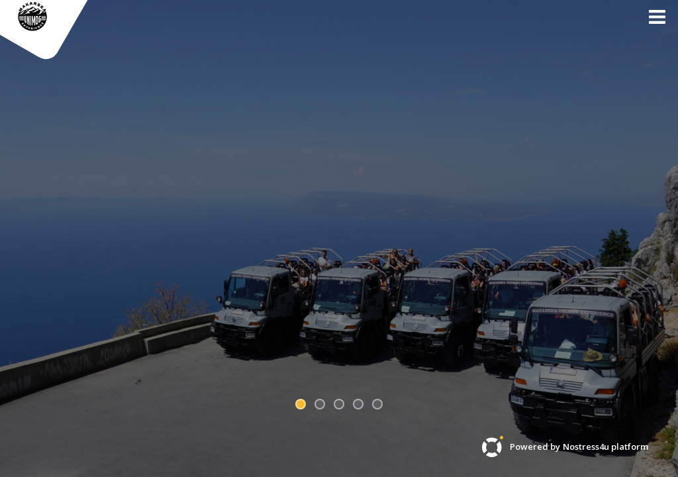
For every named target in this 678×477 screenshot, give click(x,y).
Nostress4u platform (605, 447)
